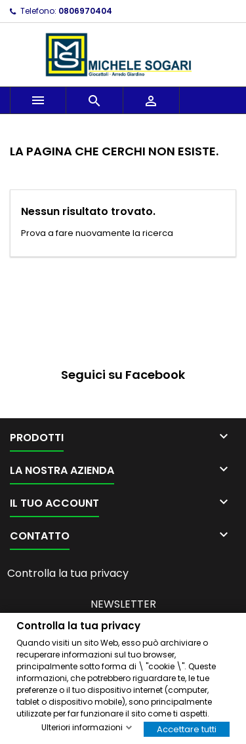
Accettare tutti (186, 728)
